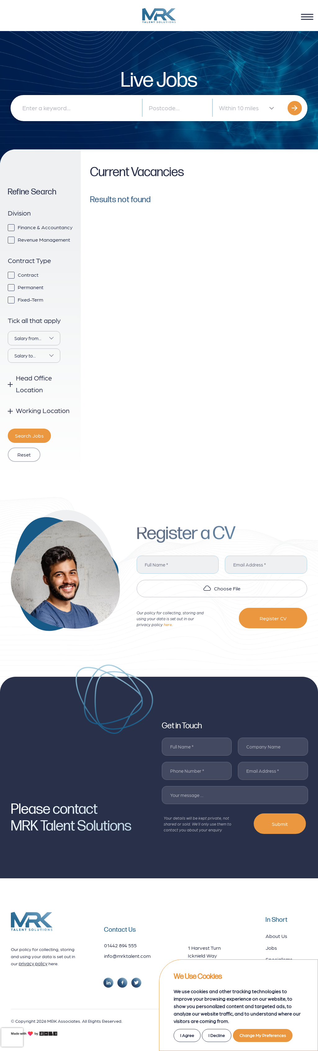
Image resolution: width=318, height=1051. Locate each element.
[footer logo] (31, 921)
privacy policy (33, 963)
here (168, 624)
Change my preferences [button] (262, 1035)
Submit (280, 824)
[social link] (108, 983)
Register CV (273, 618)
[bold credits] (34, 1034)
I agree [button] (187, 1035)
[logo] (159, 15)
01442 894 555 (120, 945)
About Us (276, 936)
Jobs (271, 947)
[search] (295, 108)
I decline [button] (216, 1035)
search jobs (29, 435)
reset (24, 454)
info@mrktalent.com (127, 956)
